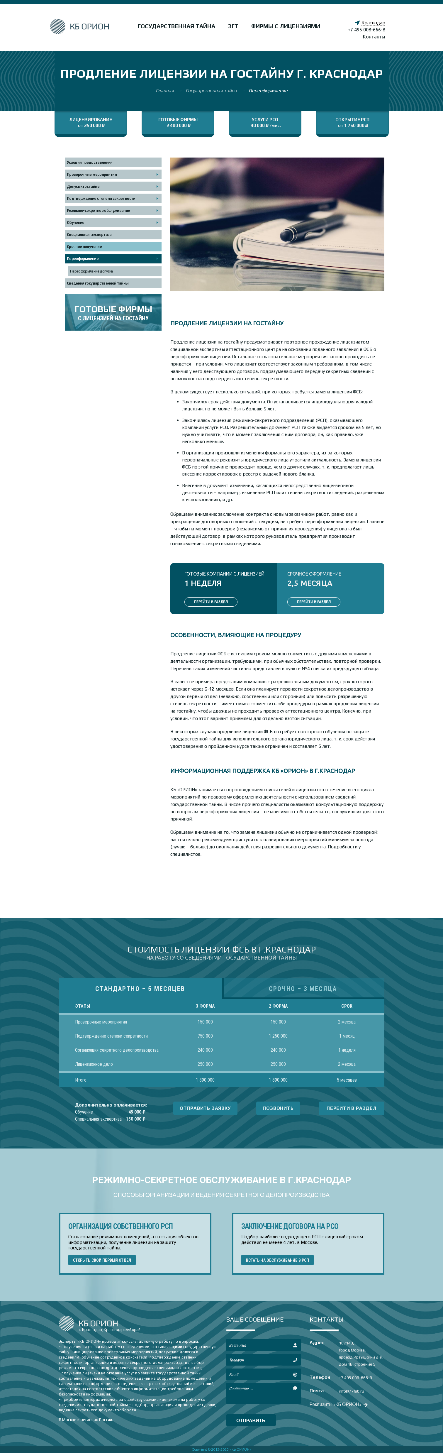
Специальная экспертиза (89, 234)
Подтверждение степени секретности (101, 198)
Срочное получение (84, 246)
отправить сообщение (251, 1422)
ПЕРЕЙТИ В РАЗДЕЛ (211, 602)
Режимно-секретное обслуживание (98, 210)
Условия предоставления (90, 162)
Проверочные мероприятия (92, 174)
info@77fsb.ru (351, 1391)
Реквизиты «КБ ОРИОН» (338, 1404)
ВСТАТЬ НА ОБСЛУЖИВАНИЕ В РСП (277, 1260)
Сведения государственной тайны (98, 283)
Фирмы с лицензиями (285, 26)
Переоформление (83, 258)
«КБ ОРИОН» (240, 1449)
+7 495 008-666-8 (366, 29)
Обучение (75, 222)
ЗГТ (233, 26)
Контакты (374, 36)
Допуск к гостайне (83, 186)
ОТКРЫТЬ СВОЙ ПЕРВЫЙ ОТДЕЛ (102, 1260)
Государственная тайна (176, 26)
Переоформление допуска (91, 271)
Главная (165, 90)
